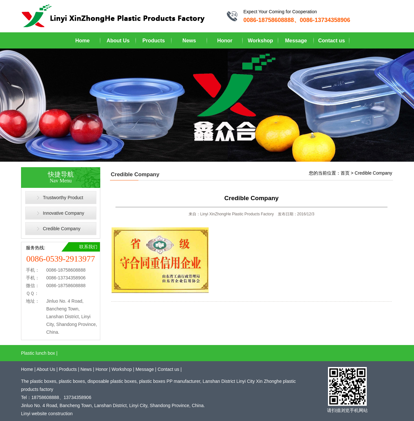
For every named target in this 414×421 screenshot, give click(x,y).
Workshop (260, 40)
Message (296, 40)
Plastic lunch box (38, 353)
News (189, 40)
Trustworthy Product (63, 197)
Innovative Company (63, 213)
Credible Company (62, 228)
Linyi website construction (47, 413)
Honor (224, 40)
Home (82, 40)
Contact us (331, 40)
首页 (345, 173)
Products (153, 40)
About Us (117, 40)
